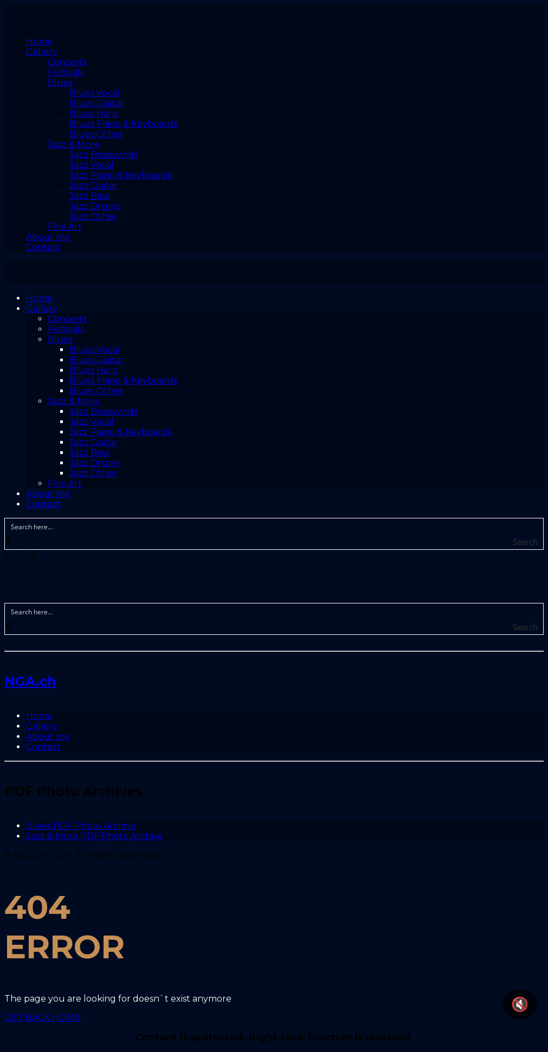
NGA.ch (30, 681)
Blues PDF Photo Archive (81, 826)
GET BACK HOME (42, 1017)
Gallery (41, 726)
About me (48, 736)
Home (39, 716)
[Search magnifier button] (535, 541)
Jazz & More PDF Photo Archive (94, 836)
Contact (43, 747)
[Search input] (274, 526)
